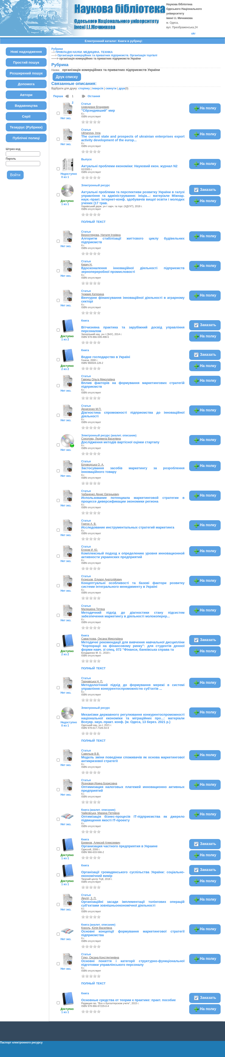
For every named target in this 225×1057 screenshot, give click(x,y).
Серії (26, 116)
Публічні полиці (26, 138)
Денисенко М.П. (91, 409)
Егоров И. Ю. (89, 549)
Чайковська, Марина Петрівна (100, 813)
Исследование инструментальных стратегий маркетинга (127, 527)
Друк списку (67, 77)
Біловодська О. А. (92, 464)
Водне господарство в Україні (105, 357)
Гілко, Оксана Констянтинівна (100, 957)
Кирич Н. (87, 264)
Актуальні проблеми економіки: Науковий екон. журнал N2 (129, 166)
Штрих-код (13, 149)
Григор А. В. (88, 524)
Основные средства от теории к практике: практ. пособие (128, 1000)
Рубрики (57, 49)
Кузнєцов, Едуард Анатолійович (101, 579)
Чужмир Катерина (92, 294)
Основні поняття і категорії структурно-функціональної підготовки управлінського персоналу (133, 963)
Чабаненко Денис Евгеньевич (100, 494)
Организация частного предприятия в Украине (119, 846)
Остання (94, 96)
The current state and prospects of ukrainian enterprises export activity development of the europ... (133, 138)
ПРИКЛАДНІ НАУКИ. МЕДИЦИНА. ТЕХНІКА (84, 52)
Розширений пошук (26, 73)
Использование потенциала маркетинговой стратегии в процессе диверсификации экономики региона (133, 499)
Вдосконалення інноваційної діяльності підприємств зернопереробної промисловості (133, 270)
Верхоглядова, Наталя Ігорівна (101, 235)
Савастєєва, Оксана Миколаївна (102, 638)
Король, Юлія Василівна (96, 928)
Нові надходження (26, 52)
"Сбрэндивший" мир (98, 110)
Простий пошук (26, 62)
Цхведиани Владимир (95, 107)
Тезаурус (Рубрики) (26, 127)
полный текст (93, 221)
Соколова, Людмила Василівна (101, 438)
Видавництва (26, 105)
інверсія (97, 88)
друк (122, 88)
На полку (205, 108)
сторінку (84, 88)
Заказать (205, 190)
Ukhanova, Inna (91, 133)
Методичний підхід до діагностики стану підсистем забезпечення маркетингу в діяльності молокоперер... (133, 614)
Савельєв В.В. (90, 753)
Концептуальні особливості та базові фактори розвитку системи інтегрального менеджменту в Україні (133, 584)
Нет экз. (66, 118)
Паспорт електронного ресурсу (21, 1042)
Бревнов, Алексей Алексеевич (100, 842)
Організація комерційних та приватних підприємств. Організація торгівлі (107, 55)
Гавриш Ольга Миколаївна (98, 379)
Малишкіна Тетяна (93, 609)
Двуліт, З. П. (88, 898)
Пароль (11, 158)
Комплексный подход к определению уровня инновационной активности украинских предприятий (133, 555)
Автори (26, 95)
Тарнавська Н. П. (92, 681)
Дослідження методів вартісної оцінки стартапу (120, 442)
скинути (111, 88)
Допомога (26, 84)
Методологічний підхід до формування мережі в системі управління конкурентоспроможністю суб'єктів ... (133, 686)
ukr (193, 33)
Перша (58, 96)
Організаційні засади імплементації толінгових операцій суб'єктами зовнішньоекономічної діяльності (133, 903)
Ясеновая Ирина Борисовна (99, 783)
